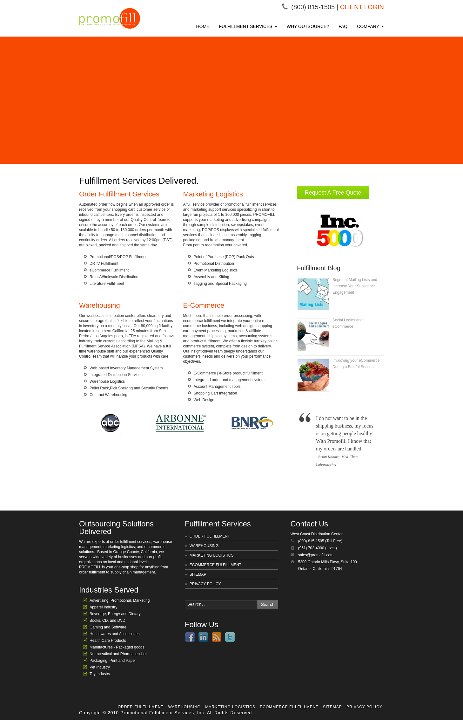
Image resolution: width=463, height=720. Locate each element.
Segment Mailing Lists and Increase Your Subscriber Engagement (354, 286)
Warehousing (99, 305)
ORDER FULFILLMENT (210, 536)
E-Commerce (204, 305)
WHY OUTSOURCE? (308, 26)
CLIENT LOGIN (362, 6)
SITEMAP (198, 574)
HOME (202, 26)
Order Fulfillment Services (119, 194)
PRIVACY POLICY (205, 584)
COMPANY (368, 26)
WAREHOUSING (204, 546)
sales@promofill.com (316, 555)
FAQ (343, 26)
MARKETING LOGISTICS (212, 555)
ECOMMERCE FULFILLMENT (215, 565)
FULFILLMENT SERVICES (245, 26)
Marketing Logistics (213, 194)
